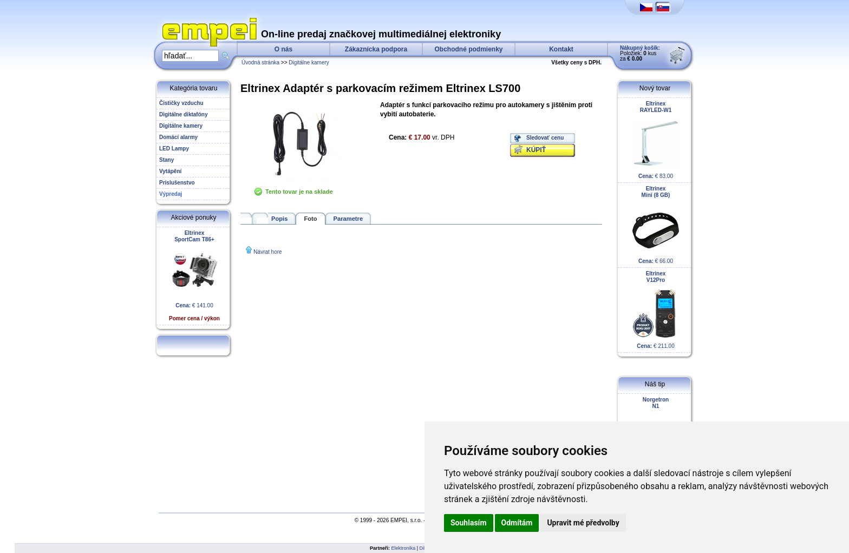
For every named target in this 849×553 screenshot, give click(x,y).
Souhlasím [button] (468, 522)
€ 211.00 (655, 310)
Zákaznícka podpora (376, 49)
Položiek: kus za (640, 53)
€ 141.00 (194, 275)
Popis (279, 218)
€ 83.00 (655, 140)
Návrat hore (267, 252)
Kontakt (561, 49)
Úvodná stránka (260, 62)
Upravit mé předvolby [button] (583, 522)
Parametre (348, 218)
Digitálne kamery (309, 62)
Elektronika (403, 548)
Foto (310, 218)
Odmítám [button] (517, 522)
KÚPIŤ (536, 150)
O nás (283, 49)
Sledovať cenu (545, 138)
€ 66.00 (655, 225)
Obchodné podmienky (468, 49)
